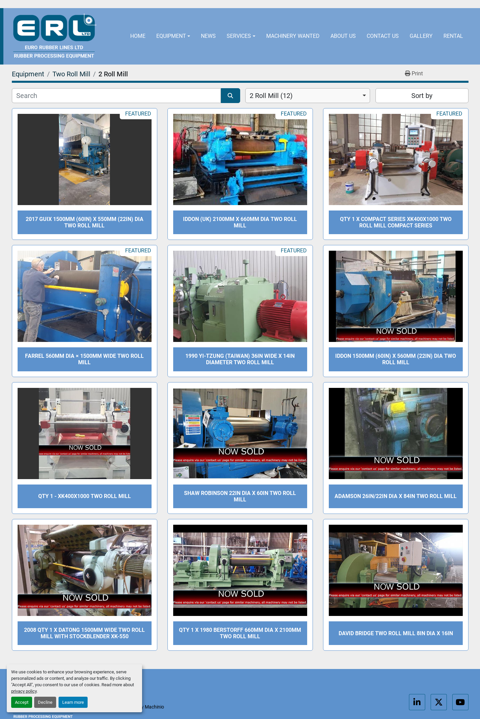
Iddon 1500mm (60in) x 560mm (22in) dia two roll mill (395, 359)
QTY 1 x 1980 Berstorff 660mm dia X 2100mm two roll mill (240, 633)
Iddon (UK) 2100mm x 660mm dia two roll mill (240, 222)
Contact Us (383, 36)
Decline (45, 702)
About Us (343, 36)
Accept (21, 702)
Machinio (154, 707)
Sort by (421, 96)
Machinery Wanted (293, 36)
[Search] (116, 95)
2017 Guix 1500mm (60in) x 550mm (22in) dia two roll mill (84, 222)
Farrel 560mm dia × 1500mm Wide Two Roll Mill (84, 359)
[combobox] (307, 95)
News (208, 36)
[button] (173, 36)
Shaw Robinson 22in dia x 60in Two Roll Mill (240, 496)
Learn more (73, 702)
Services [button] (239, 36)
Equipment (171, 36)
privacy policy (24, 691)
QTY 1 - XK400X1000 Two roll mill (84, 496)
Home (137, 36)
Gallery (421, 36)
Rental (453, 36)
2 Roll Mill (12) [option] (271, 96)
